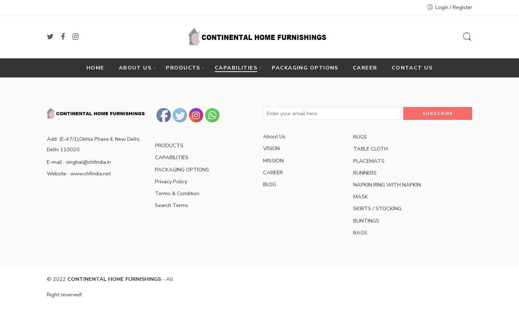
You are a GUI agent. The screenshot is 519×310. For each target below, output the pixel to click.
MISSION (273, 160)
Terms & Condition (177, 193)
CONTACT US (412, 67)
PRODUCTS (183, 67)
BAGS (360, 232)
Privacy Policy (171, 181)
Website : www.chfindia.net (79, 173)
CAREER (365, 67)
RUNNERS (365, 172)
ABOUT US (135, 67)
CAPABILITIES (236, 67)
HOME (95, 67)
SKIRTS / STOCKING (377, 208)
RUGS (360, 136)
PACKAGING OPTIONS (305, 67)
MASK (360, 196)
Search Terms (171, 205)
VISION (271, 148)
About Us (274, 136)
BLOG (269, 184)
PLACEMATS (369, 161)
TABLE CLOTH (370, 148)
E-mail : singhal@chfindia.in (79, 162)
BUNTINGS (366, 220)
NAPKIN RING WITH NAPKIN (387, 184)
